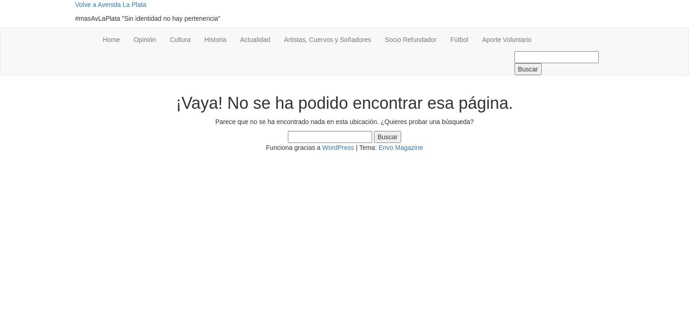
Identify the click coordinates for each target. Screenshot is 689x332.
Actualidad (255, 39)
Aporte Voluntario (506, 39)
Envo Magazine (401, 147)
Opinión (145, 39)
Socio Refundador (411, 39)
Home (111, 39)
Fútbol (459, 39)
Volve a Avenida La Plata (110, 4)
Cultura (180, 39)
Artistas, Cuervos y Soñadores (327, 39)
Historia (215, 39)
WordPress (338, 147)
